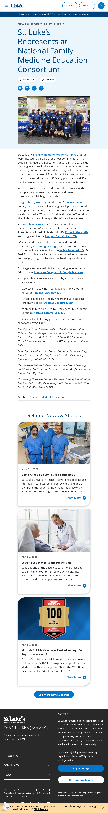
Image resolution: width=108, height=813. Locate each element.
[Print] (20, 88)
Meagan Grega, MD (51, 246)
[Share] (41, 88)
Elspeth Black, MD (76, 232)
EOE (5, 790)
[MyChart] (87, 5)
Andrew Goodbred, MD (58, 302)
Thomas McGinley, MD (47, 292)
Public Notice (43, 790)
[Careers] (70, 5)
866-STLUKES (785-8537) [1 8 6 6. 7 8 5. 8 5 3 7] (27, 728)
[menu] (6, 5)
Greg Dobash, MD (29, 202)
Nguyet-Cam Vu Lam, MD (61, 236)
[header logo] (16, 6)
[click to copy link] (34, 88)
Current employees (81, 780)
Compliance (43, 793)
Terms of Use (9, 793)
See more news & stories (54, 695)
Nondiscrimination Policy (26, 793)
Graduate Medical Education (47, 397)
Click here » (41, 809)
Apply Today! (81, 769)
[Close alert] (103, 808)
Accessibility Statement (26, 790)
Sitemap (25, 797)
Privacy (12, 790)
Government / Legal (11, 797)
